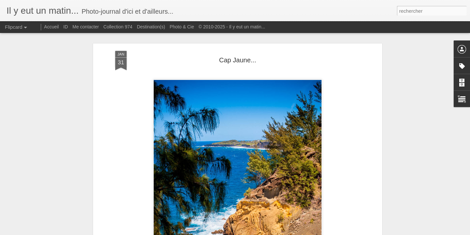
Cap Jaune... (237, 43)
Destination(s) (151, 26)
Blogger (258, 231)
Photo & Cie (182, 26)
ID (65, 26)
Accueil (51, 26)
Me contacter (85, 26)
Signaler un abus (280, 231)
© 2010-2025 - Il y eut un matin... (231, 26)
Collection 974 (118, 26)
